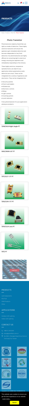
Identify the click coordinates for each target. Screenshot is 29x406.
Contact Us (7, 327)
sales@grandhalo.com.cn (11, 336)
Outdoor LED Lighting (8, 318)
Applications (8, 312)
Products (8, 33)
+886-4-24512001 (9, 333)
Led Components (7, 298)
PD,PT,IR (13, 33)
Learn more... (6, 399)
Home (3, 33)
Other (3, 307)
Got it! (14, 402)
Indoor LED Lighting (7, 321)
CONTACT (14, 270)
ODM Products (6, 304)
